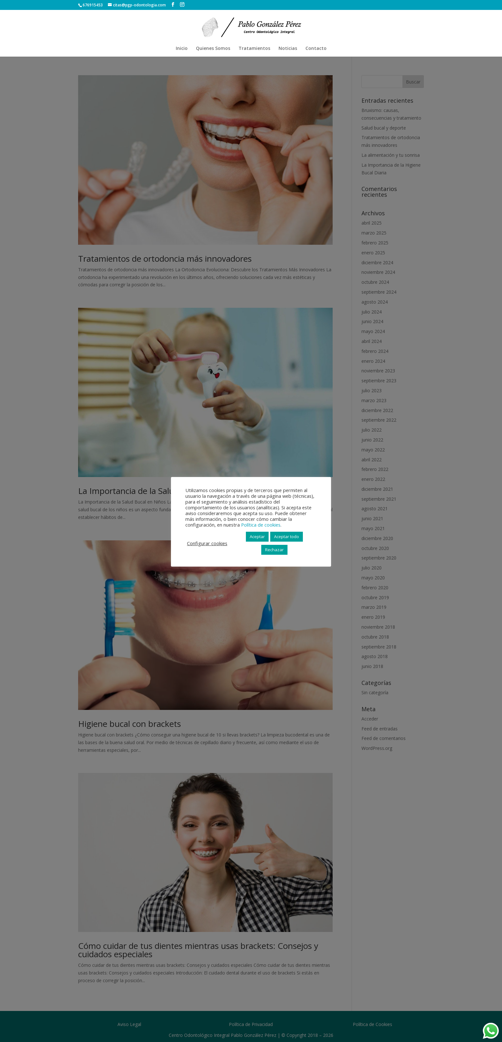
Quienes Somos (213, 48)
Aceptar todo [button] (286, 536)
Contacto (316, 48)
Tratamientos (254, 48)
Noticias (288, 48)
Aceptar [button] (257, 536)
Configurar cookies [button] (207, 543)
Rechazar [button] (274, 550)
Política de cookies (260, 524)
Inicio (182, 48)
